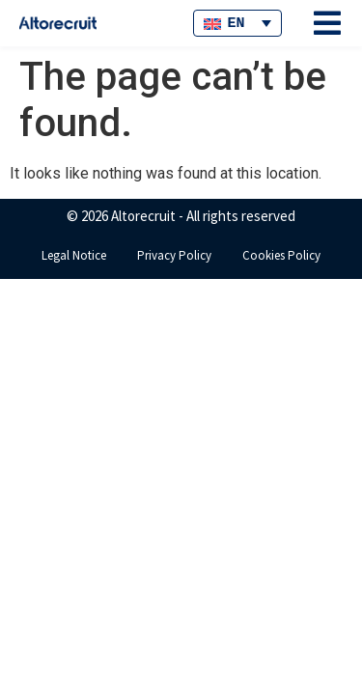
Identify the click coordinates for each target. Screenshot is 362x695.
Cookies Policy (281, 255)
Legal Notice (74, 255)
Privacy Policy (174, 255)
